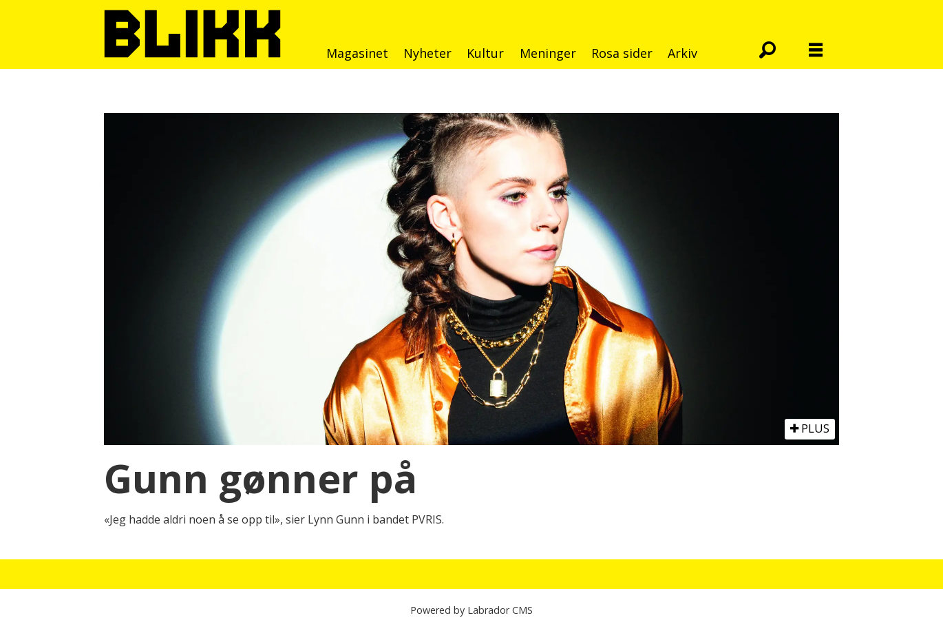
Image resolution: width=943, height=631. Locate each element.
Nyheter (427, 53)
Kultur (485, 53)
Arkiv (682, 53)
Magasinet (357, 53)
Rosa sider (622, 53)
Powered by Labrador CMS (471, 610)
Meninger (548, 53)
